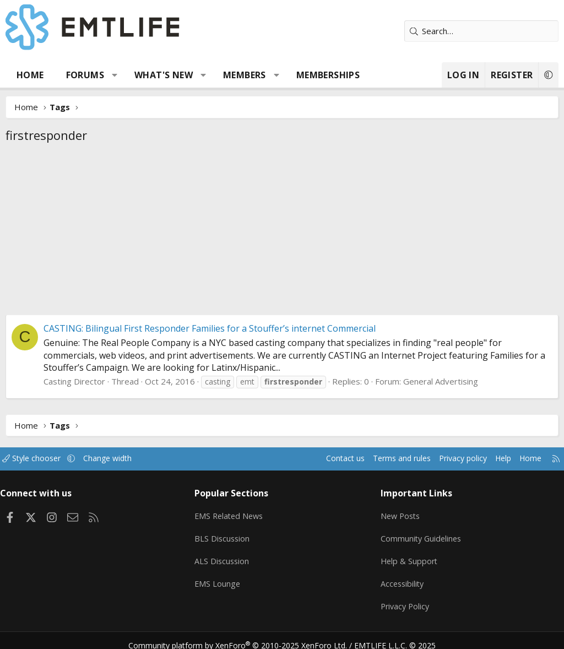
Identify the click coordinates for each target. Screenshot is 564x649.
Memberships (328, 75)
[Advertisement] (282, 232)
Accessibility (401, 577)
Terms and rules (383, 458)
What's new (163, 75)
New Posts (399, 512)
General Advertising (440, 381)
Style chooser (42, 458)
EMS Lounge (220, 577)
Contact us (323, 458)
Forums (85, 75)
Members (244, 75)
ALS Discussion (225, 555)
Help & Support (407, 555)
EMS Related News (233, 512)
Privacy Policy (404, 598)
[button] (115, 75)
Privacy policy (448, 458)
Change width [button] (122, 458)
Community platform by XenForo (245, 635)
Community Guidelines (420, 534)
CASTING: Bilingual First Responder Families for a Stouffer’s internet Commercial (210, 328)
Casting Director (74, 381)
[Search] (481, 31)
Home (30, 75)
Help (491, 458)
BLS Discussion (225, 534)
